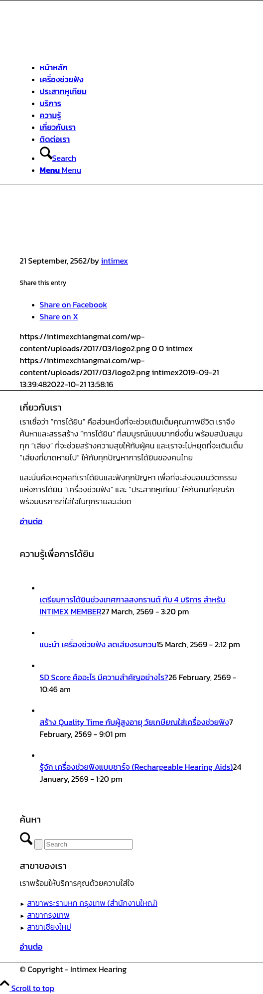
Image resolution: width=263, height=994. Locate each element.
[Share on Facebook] (74, 304)
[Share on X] (59, 316)
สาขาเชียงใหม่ (49, 927)
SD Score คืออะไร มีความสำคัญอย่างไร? (104, 677)
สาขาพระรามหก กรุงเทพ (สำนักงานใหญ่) (92, 903)
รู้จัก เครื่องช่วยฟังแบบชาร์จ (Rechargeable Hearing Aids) (136, 767)
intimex (114, 261)
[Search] (58, 158)
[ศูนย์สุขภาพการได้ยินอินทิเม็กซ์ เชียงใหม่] (94, 47)
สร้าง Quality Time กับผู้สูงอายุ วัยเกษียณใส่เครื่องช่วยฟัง (134, 722)
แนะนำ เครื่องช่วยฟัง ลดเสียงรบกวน (98, 644)
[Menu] (60, 170)
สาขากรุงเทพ (48, 915)
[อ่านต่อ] (31, 521)
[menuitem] (142, 67)
